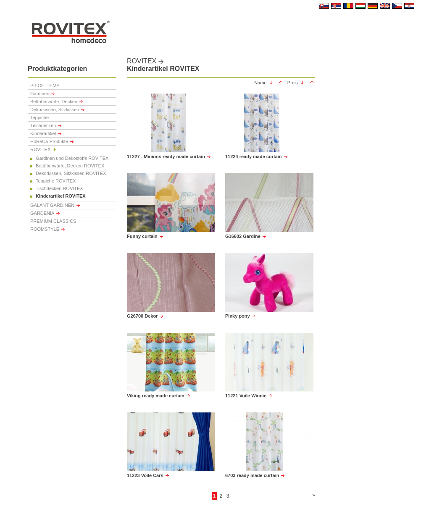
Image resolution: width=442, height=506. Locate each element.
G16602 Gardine (242, 236)
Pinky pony (237, 315)
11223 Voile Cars (145, 475)
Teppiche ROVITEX (56, 180)
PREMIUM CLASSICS (53, 221)
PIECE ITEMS (45, 85)
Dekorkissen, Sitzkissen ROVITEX (71, 173)
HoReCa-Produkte (49, 141)
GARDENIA (42, 213)
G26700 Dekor (142, 315)
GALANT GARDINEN (52, 205)
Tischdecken (43, 125)
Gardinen (39, 93)
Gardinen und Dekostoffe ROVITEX (72, 158)
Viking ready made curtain (155, 395)
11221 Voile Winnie (245, 395)
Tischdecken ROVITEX (59, 188)
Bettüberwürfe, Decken (53, 101)
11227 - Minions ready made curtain (166, 156)
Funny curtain (142, 236)
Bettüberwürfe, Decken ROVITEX (70, 165)
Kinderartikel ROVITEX (61, 195)
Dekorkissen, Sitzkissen (54, 109)
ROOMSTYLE (44, 229)
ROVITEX (40, 149)
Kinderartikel (43, 133)
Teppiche (39, 117)
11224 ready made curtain (253, 156)
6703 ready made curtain (252, 475)
